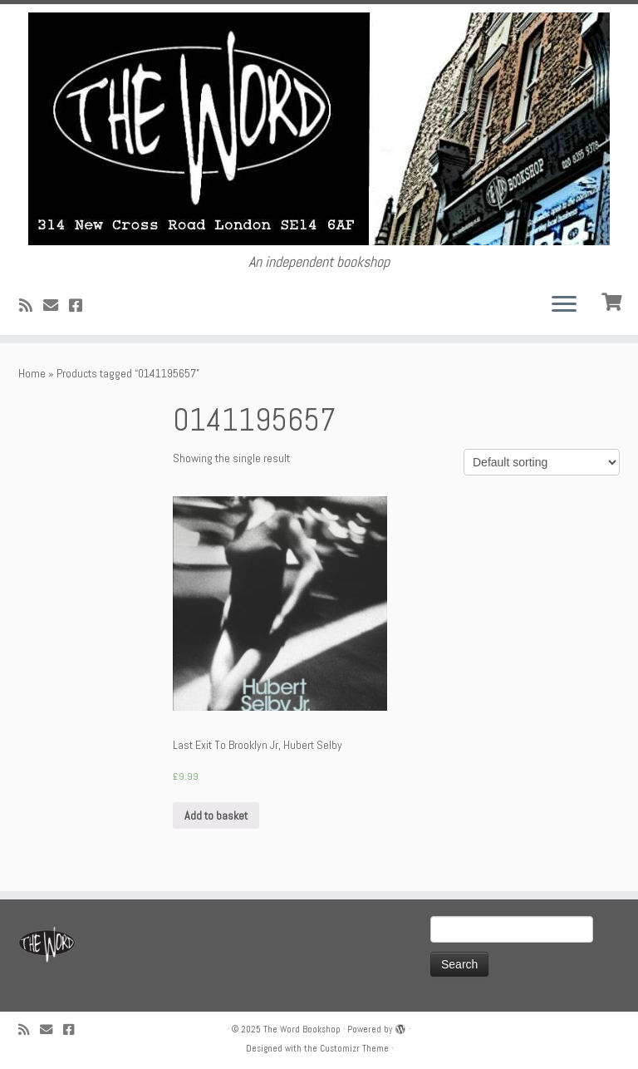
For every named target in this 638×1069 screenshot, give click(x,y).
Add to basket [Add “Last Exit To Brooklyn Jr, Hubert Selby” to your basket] (216, 815)
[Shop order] (542, 462)
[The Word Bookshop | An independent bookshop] (319, 128)
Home (32, 373)
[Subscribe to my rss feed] (31, 305)
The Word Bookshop (302, 1029)
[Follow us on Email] (56, 305)
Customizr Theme (354, 1048)
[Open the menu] (564, 305)
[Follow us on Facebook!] (81, 305)
